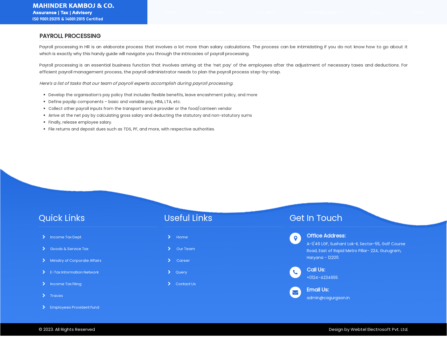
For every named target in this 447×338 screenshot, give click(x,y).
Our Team (179, 249)
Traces (56, 295)
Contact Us (180, 284)
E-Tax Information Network (74, 272)
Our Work (266, 12)
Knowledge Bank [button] (321, 12)
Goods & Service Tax (69, 249)
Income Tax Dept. (66, 237)
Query (377, 12)
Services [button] (215, 12)
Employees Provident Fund (74, 307)
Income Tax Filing (66, 284)
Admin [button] (419, 12)
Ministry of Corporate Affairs (75, 260)
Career (177, 260)
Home (171, 12)
